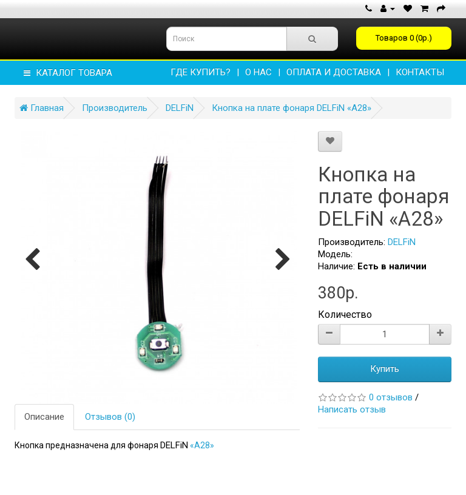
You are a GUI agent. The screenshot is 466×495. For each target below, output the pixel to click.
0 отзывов (391, 397)
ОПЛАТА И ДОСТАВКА (333, 72)
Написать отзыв (352, 409)
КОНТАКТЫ (420, 72)
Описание (44, 416)
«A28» (202, 445)
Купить (384, 368)
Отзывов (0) (110, 416)
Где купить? (201, 72)
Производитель (114, 108)
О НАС (258, 72)
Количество (345, 314)
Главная (41, 108)
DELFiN (180, 108)
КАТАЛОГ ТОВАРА (68, 72)
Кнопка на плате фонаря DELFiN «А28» (291, 108)
